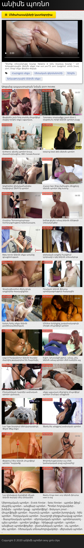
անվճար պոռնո (34, 506)
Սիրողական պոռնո (15, 502)
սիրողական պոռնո (47, 519)
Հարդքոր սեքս (21, 73)
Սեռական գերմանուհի (48, 73)
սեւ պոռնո (9, 529)
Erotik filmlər (38, 502)
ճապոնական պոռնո (17, 519)
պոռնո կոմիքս (29, 522)
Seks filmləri (55, 502)
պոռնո (70, 522)
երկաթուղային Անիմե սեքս (23, 78)
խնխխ (7, 509)
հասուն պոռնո (39, 512)
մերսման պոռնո (71, 529)
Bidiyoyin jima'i (58, 509)
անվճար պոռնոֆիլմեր (17, 526)
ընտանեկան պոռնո (49, 526)
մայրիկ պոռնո (11, 506)
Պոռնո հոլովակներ (61, 506)
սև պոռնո (72, 526)
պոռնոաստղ (72, 519)
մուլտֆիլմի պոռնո (14, 512)
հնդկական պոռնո (25, 516)
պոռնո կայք (21, 509)
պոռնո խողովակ (63, 512)
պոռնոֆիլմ (39, 509)
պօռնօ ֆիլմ (72, 502)
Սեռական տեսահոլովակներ (38, 529)
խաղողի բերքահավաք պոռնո (61, 516)
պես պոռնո (9, 522)
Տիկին (71, 73)
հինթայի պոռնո (52, 522)
